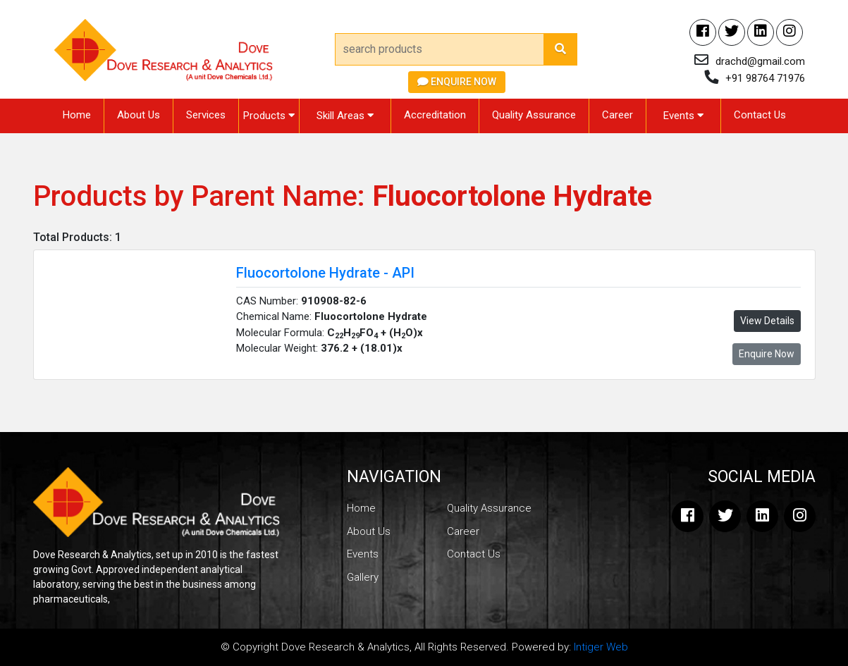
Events (683, 115)
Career (617, 115)
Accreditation (435, 115)
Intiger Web (601, 647)
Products (269, 115)
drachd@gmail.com (760, 61)
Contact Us (760, 115)
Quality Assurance (534, 115)
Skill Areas (345, 115)
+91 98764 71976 (765, 78)
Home (77, 115)
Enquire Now (456, 81)
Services (206, 115)
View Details (767, 320)
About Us (138, 115)
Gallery (363, 577)
